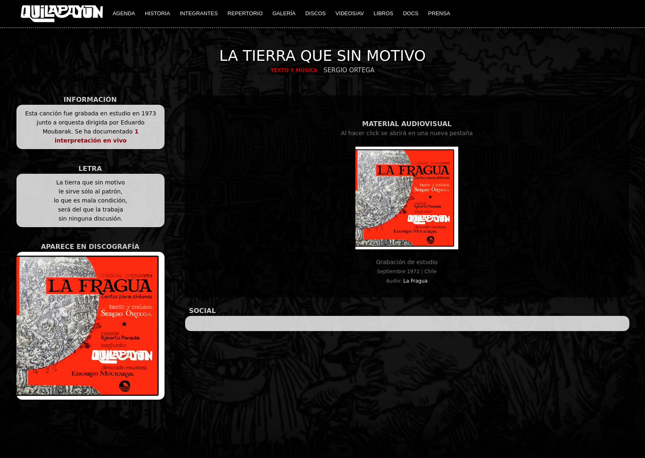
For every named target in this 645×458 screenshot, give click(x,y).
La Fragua (416, 281)
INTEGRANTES (199, 13)
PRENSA (439, 13)
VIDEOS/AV (350, 13)
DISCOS (315, 13)
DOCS (411, 13)
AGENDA (124, 13)
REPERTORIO (244, 13)
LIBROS (383, 13)
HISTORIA (157, 13)
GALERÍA (283, 13)
